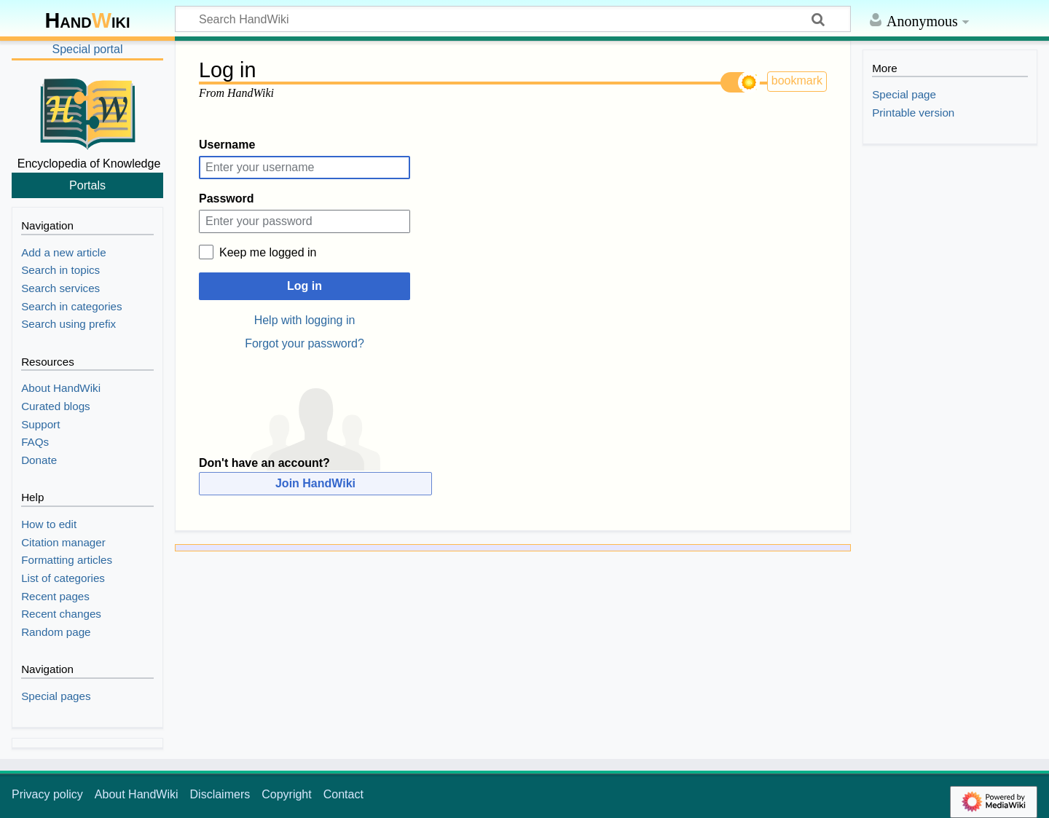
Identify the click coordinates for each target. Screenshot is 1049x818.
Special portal (87, 49)
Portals (87, 185)
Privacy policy (47, 794)
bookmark (796, 80)
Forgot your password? (304, 343)
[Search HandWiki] (513, 19)
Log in (304, 286)
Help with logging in (304, 320)
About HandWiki (136, 794)
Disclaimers (220, 794)
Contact (343, 794)
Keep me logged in (267, 252)
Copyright (286, 794)
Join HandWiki (315, 483)
